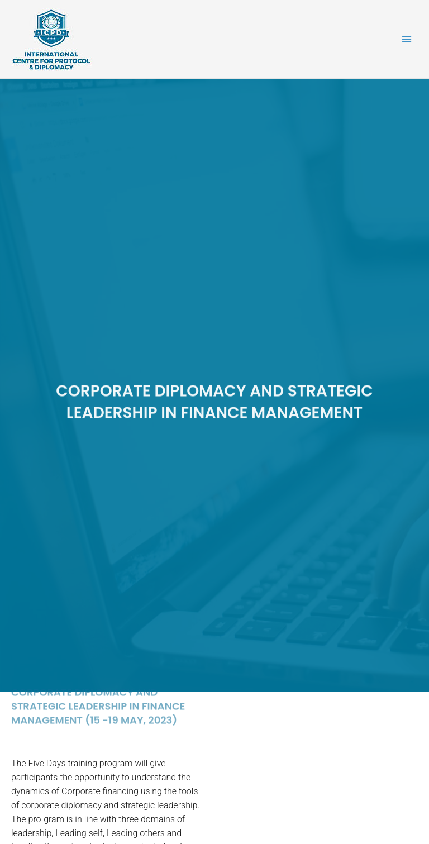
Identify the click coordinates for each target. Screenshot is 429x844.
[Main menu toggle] (406, 39)
